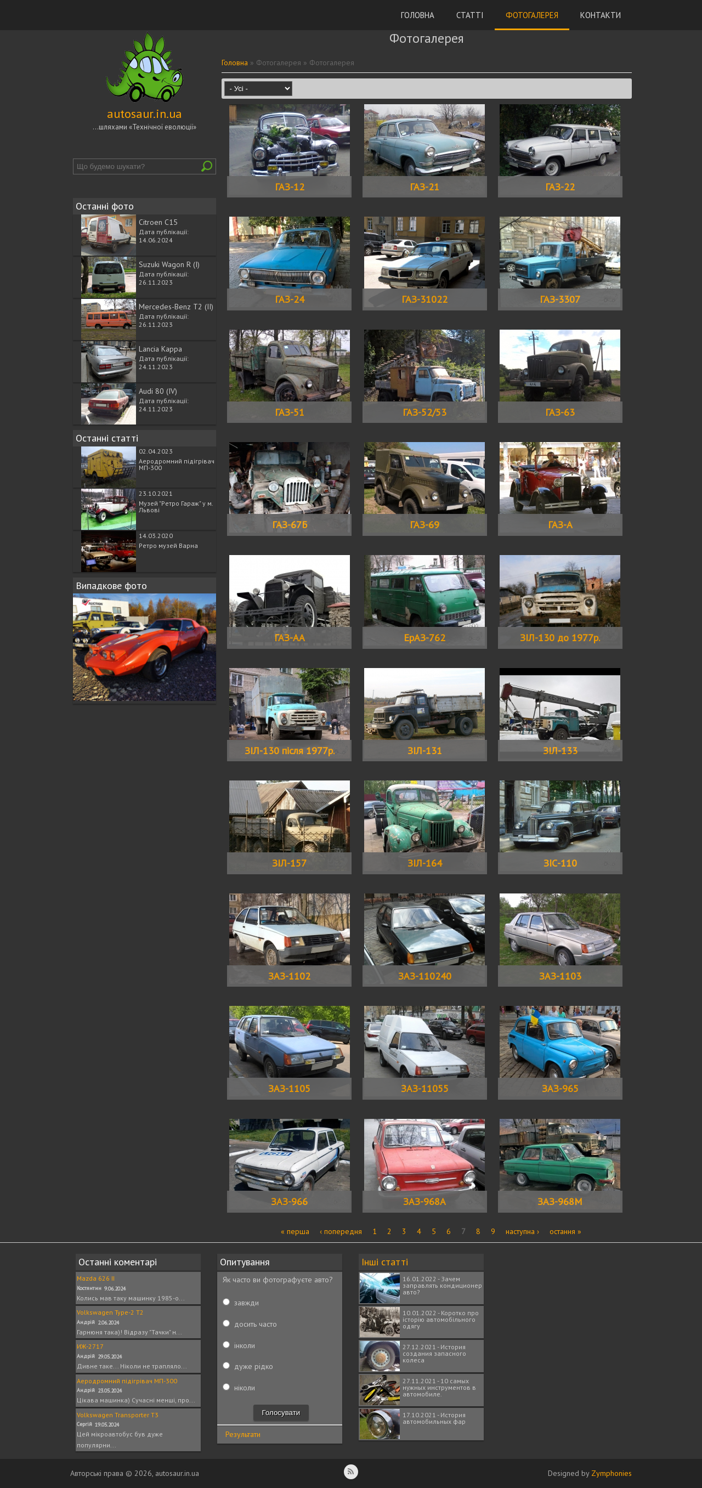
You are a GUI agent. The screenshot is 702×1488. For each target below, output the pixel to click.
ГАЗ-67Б (289, 524)
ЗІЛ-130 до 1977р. (560, 637)
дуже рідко (253, 1366)
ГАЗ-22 (560, 186)
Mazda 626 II (96, 1278)
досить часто (255, 1324)
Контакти (600, 15)
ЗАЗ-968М (559, 1201)
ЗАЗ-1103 (560, 976)
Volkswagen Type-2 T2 (110, 1312)
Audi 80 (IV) (158, 391)
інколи (244, 1345)
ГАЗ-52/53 (424, 412)
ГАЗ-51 (289, 412)
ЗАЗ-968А (424, 1201)
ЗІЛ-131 (424, 750)
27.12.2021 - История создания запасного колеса (434, 1353)
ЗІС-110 (560, 863)
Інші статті (384, 1261)
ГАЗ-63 (560, 412)
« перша (295, 1231)
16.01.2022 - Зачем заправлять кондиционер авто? (442, 1285)
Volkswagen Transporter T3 (117, 1415)
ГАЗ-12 (289, 186)
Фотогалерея (532, 15)
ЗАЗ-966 (289, 1201)
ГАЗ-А (560, 524)
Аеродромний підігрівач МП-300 (176, 464)
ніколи (244, 1388)
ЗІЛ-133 (560, 750)
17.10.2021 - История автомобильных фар (434, 1418)
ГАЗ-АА (289, 637)
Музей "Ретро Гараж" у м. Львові (176, 506)
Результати (243, 1434)
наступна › (522, 1231)
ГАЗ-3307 (560, 299)
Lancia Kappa (160, 349)
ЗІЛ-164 (424, 863)
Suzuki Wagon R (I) (169, 264)
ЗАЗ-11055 (425, 1088)
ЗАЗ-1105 (289, 1088)
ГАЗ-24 (289, 299)
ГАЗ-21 (424, 186)
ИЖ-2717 (90, 1346)
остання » (565, 1231)
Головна (417, 15)
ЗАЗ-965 (560, 1088)
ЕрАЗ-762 (424, 637)
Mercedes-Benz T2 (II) (176, 307)
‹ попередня (341, 1231)
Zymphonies (611, 1473)
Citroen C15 (158, 222)
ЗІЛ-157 (289, 863)
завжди (246, 1303)
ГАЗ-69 (424, 524)
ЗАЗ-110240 (424, 976)
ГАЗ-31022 (424, 299)
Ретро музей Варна (168, 545)
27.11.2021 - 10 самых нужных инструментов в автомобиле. (439, 1387)
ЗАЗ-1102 (289, 976)
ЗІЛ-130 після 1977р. (290, 750)
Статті (470, 15)
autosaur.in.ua (144, 113)
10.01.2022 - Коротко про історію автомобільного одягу (441, 1319)
